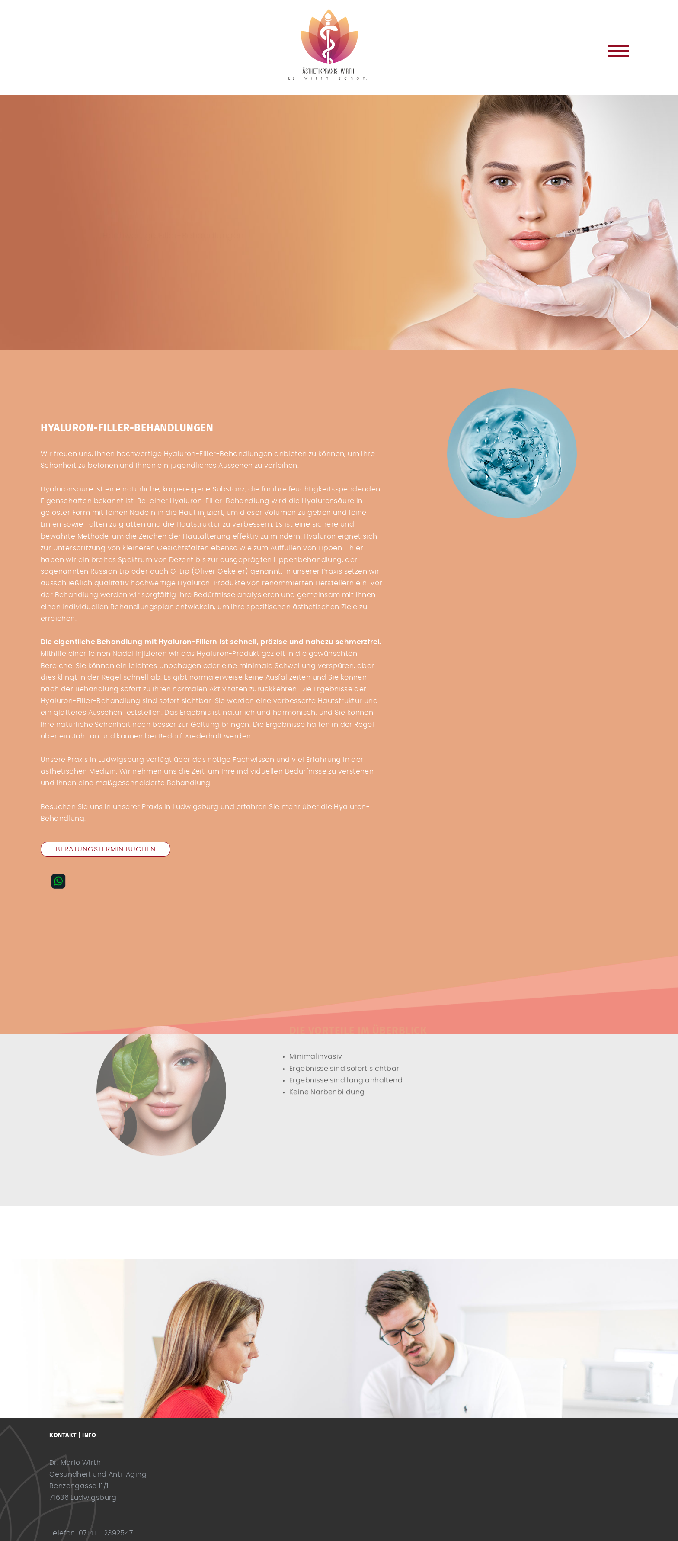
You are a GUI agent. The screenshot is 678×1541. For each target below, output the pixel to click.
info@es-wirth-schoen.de (94, 1518)
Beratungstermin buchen (106, 849)
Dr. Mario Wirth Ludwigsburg (339, 44)
